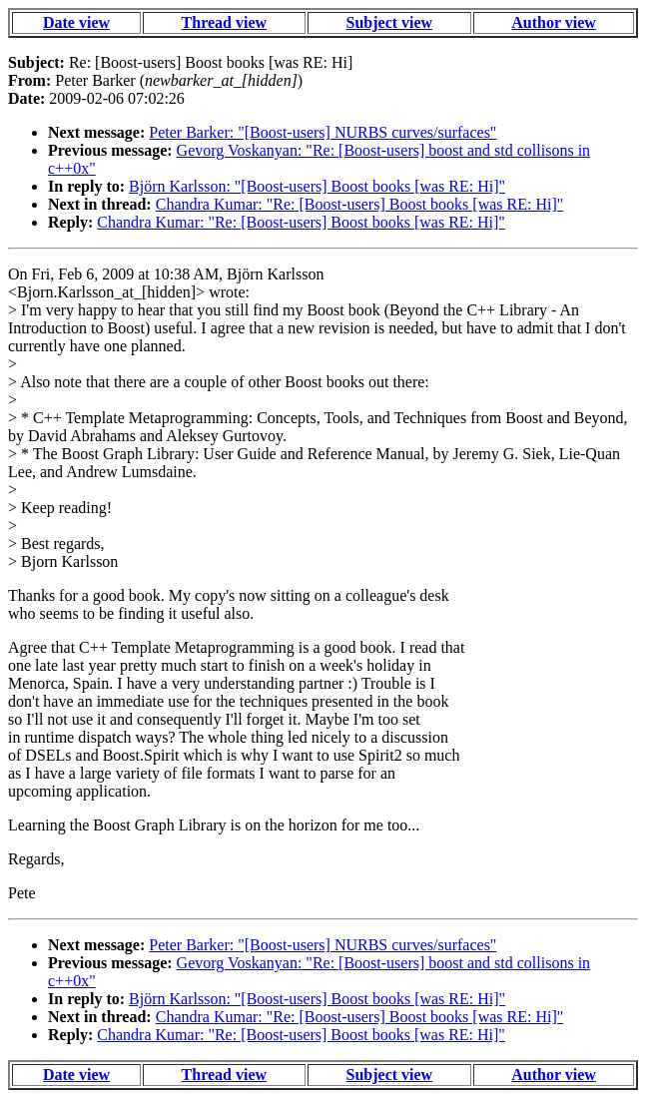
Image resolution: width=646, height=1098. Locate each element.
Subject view (389, 22)
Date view (76, 22)
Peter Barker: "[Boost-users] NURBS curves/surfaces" (322, 132)
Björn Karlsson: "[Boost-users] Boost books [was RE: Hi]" (317, 186)
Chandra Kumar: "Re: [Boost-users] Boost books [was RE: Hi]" (360, 204)
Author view (553, 22)
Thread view (224, 22)
